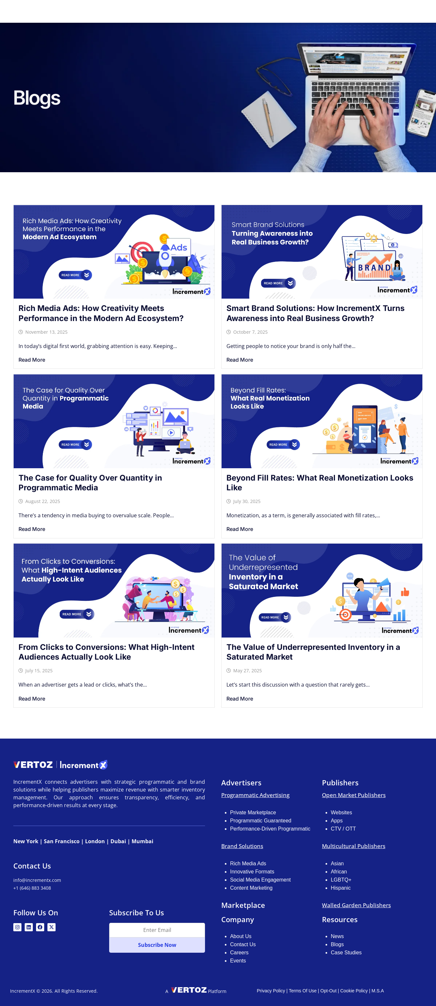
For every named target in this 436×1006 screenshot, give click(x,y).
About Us (240, 935)
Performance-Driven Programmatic (270, 828)
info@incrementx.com (37, 880)
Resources (319, 11)
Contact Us (243, 944)
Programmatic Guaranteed (260, 820)
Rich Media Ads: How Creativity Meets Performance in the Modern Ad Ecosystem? (101, 312)
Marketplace (280, 11)
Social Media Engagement (260, 879)
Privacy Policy (271, 990)
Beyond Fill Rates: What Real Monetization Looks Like (319, 482)
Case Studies (346, 952)
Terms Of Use (303, 990)
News (337, 935)
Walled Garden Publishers (356, 904)
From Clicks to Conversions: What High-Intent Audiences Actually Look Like (107, 651)
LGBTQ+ (341, 879)
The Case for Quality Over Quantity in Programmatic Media (90, 482)
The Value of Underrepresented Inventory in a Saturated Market (313, 651)
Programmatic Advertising (255, 794)
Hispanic (341, 887)
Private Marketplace (253, 812)
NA (363, 11)
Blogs (337, 944)
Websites (341, 812)
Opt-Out (328, 990)
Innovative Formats (252, 871)
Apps (336, 820)
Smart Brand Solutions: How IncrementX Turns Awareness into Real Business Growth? (315, 312)
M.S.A (377, 990)
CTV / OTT (343, 828)
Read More (32, 358)
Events (238, 960)
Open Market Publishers (354, 794)
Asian (337, 863)
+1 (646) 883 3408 (32, 888)
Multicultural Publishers (353, 845)
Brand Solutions (242, 845)
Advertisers (200, 11)
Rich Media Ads (248, 863)
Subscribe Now (157, 944)
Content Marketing (251, 887)
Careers (239, 952)
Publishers (242, 11)
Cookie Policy (354, 990)
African (339, 871)
